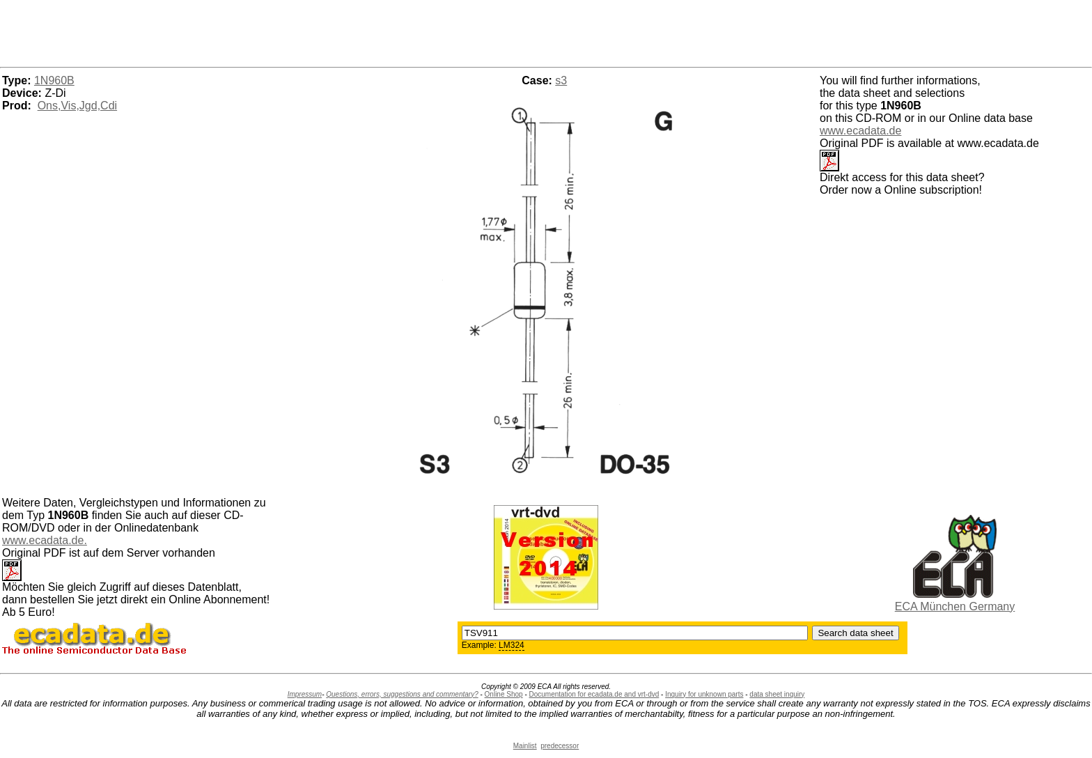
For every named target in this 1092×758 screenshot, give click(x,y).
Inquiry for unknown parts (704, 694)
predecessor (559, 746)
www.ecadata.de (860, 131)
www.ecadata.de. (44, 540)
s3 (561, 80)
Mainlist (525, 746)
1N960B (54, 80)
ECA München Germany (955, 606)
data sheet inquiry (776, 694)
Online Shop (504, 694)
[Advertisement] (546, 31)
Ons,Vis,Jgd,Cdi (77, 105)
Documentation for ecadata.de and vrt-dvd (594, 694)
